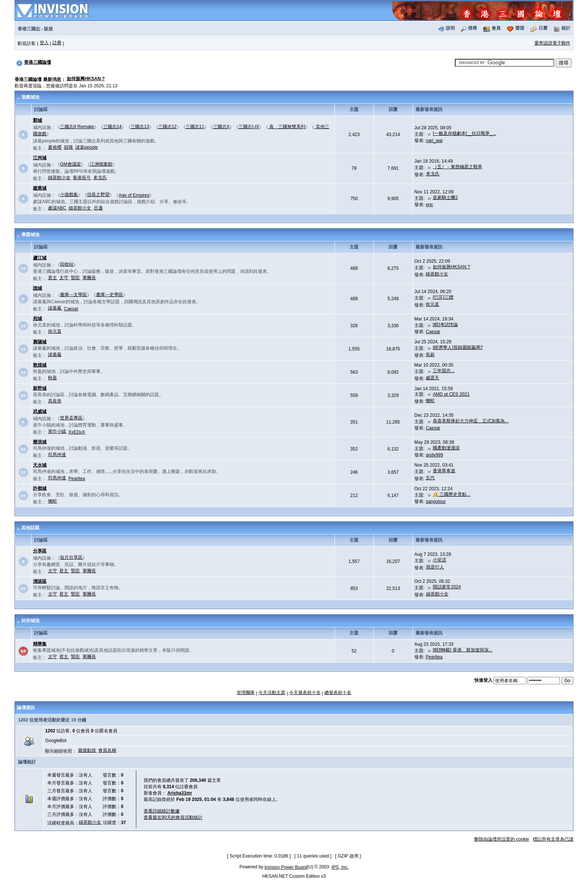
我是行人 (435, 567)
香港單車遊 (444, 470)
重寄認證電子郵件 (552, 43)
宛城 (37, 318)
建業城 (39, 188)
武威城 (39, 411)
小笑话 (439, 560)
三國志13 (139, 126)
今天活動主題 (271, 692)
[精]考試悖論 (445, 324)
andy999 (434, 455)
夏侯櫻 (55, 147)
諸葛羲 (55, 308)
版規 (48, 28)
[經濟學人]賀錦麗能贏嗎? (458, 347)
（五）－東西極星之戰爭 (457, 166)
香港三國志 (29, 28)
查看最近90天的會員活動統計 (173, 817)
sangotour (436, 501)
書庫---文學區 (73, 294)
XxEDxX (76, 432)
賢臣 (75, 277)
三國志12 (167, 126)
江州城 (39, 157)
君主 (52, 277)
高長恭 (55, 401)
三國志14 (112, 126)
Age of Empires (133, 195)
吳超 (430, 354)
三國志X (221, 126)
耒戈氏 (100, 177)
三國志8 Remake (77, 126)
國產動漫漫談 (446, 447)
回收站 (67, 264)
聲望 (519, 28)
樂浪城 (39, 441)
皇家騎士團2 (445, 197)
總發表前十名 (337, 692)
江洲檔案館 (101, 164)
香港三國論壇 (37, 62)
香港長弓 (82, 177)
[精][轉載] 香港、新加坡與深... (462, 650)
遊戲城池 (30, 97)
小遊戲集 (69, 194)
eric (429, 204)
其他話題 (30, 527)
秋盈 (52, 377)
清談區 (39, 581)
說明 (450, 28)
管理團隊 (246, 692)
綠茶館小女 (59, 177)
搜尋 (472, 28)
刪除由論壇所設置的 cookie (501, 839)
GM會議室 (70, 164)
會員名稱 (107, 750)
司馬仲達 (57, 454)
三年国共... (443, 370)
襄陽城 (39, 341)
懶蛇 (430, 400)
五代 (430, 477)
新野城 (39, 388)
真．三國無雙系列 (286, 126)
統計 (565, 28)
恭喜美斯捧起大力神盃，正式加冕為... (470, 421)
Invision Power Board (285, 867)
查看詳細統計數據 (162, 811)
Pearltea (76, 478)
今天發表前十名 (305, 692)
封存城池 (30, 620)
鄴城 (37, 120)
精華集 (39, 644)
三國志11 (195, 126)
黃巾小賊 (57, 431)
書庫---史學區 (109, 294)
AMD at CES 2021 (451, 394)
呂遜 (98, 208)
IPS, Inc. (340, 867)
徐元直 (432, 304)
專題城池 (30, 234)
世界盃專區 (71, 418)
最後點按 (87, 750)
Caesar (71, 308)
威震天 (432, 377)
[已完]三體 (443, 297)
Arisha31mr (179, 793)
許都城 (39, 488)
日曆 (543, 28)
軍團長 (89, 277)
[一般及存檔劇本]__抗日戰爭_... (464, 133)
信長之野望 (98, 194)
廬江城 (39, 257)
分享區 (39, 551)
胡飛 (68, 147)
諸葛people (86, 147)
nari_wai (434, 140)
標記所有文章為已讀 (553, 839)
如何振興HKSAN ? (86, 78)
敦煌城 (39, 365)
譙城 (37, 288)
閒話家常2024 (447, 587)
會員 (496, 28)
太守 (63, 277)
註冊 (57, 42)
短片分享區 (71, 557)
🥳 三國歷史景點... (451, 494)
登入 (44, 42)
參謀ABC (57, 208)
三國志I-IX (248, 126)
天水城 (39, 465)
